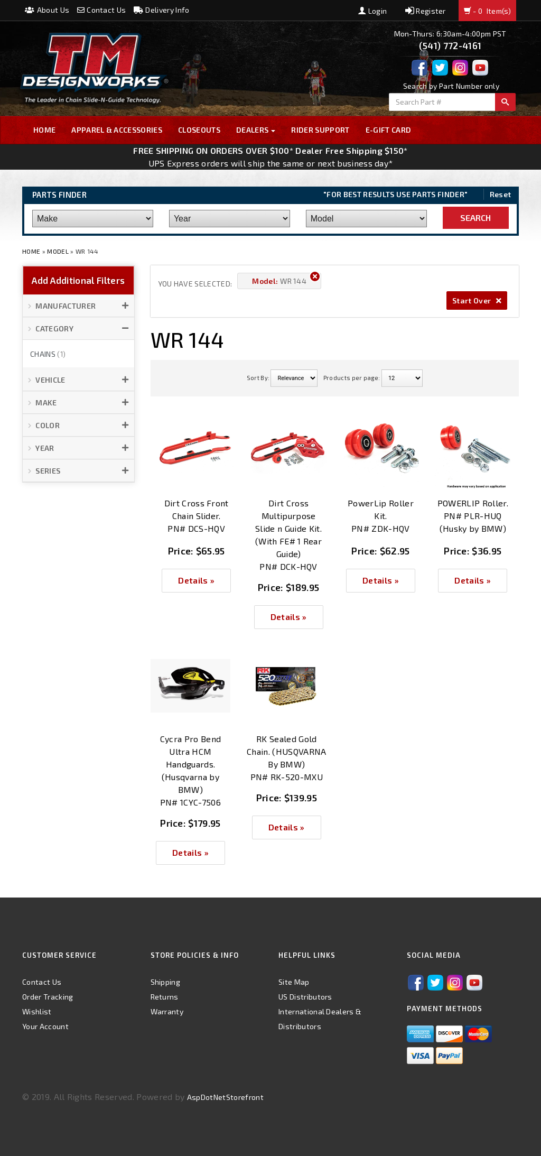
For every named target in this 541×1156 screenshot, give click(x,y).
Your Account (45, 1026)
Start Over (476, 300)
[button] (78, 306)
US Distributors (305, 996)
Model (58, 251)
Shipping (166, 981)
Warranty (167, 1011)
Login (372, 10)
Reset (500, 194)
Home (44, 129)
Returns (165, 996)
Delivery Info (162, 9)
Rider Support (320, 129)
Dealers (256, 129)
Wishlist (37, 1011)
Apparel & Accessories (116, 129)
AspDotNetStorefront (225, 1097)
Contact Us (101, 9)
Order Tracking (47, 996)
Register (425, 10)
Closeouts (199, 129)
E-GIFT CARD (389, 129)
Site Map (294, 981)
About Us (47, 9)
